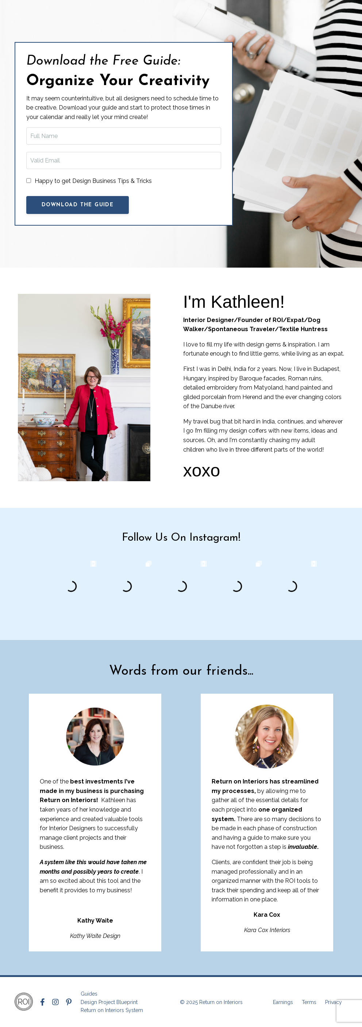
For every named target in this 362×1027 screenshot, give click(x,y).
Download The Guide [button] (77, 205)
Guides (89, 994)
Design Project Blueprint (109, 1002)
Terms (309, 1002)
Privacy (333, 1002)
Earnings (283, 1002)
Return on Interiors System (112, 1010)
